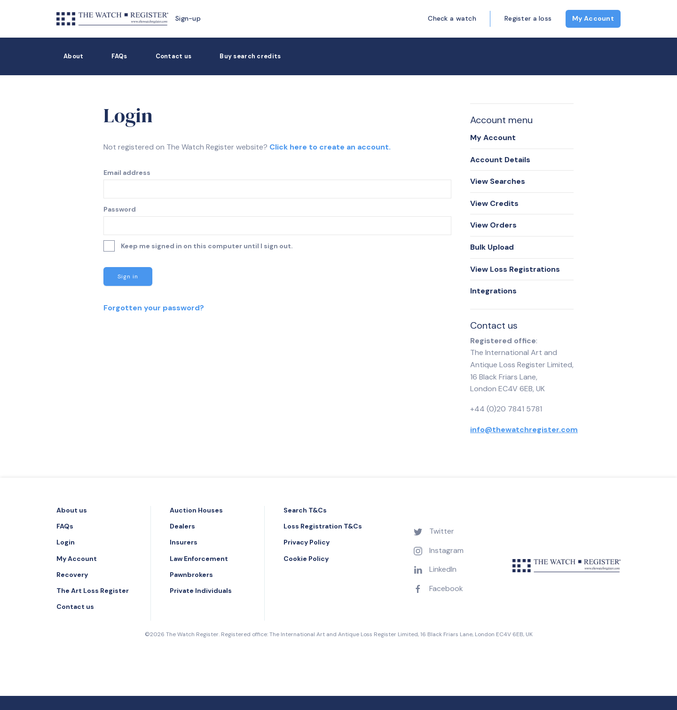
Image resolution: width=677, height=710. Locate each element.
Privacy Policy (306, 542)
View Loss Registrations (515, 269)
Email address (126, 172)
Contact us (174, 56)
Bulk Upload (492, 247)
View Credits (494, 203)
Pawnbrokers (191, 574)
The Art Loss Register (92, 590)
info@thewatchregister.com (524, 429)
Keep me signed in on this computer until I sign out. (198, 246)
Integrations (493, 291)
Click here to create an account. (330, 147)
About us (71, 510)
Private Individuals (201, 590)
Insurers (183, 542)
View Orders (493, 225)
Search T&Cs (305, 510)
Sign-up (188, 18)
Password (119, 209)
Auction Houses (196, 510)
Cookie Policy (306, 558)
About (73, 56)
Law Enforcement (199, 558)
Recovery (72, 574)
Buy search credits (250, 56)
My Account (593, 18)
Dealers (182, 526)
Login (65, 542)
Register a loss (527, 18)
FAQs (119, 56)
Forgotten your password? (153, 308)
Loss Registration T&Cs (322, 526)
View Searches (497, 181)
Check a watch (452, 18)
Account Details (500, 160)
